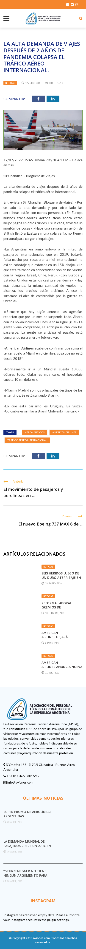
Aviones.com (41, 938)
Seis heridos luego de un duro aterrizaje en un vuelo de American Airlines (61, 579)
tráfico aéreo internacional (27, 440)
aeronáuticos (34, 432)
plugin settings (58, 920)
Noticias (10, 83)
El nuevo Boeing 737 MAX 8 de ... (50, 524)
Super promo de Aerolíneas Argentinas (27, 814)
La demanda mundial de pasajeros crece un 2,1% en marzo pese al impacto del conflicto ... (27, 847)
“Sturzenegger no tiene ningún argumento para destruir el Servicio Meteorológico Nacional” (26, 877)
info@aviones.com (20, 782)
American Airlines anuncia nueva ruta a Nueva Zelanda (62, 666)
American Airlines (64, 432)
